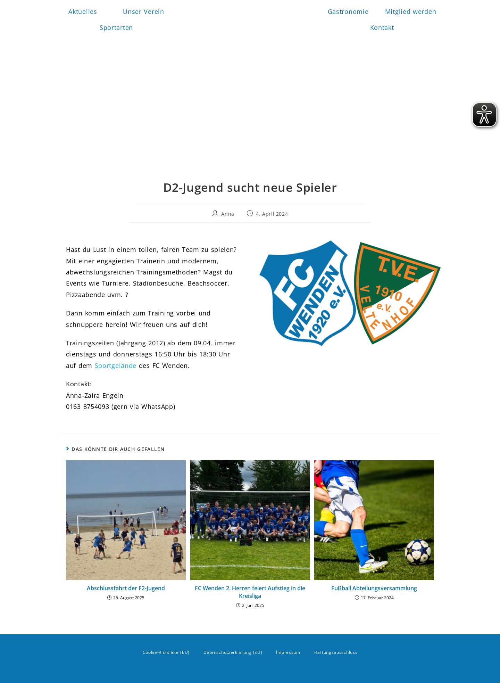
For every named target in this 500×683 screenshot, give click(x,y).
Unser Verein (145, 11)
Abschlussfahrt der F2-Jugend (126, 588)
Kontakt (382, 27)
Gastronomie (348, 11)
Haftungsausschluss (336, 652)
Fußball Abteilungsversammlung (374, 588)
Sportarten (118, 27)
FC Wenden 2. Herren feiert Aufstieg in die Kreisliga (250, 592)
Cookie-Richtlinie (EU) (166, 652)
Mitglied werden (410, 11)
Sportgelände (115, 365)
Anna (227, 214)
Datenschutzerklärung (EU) (232, 652)
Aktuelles (82, 11)
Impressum (288, 652)
